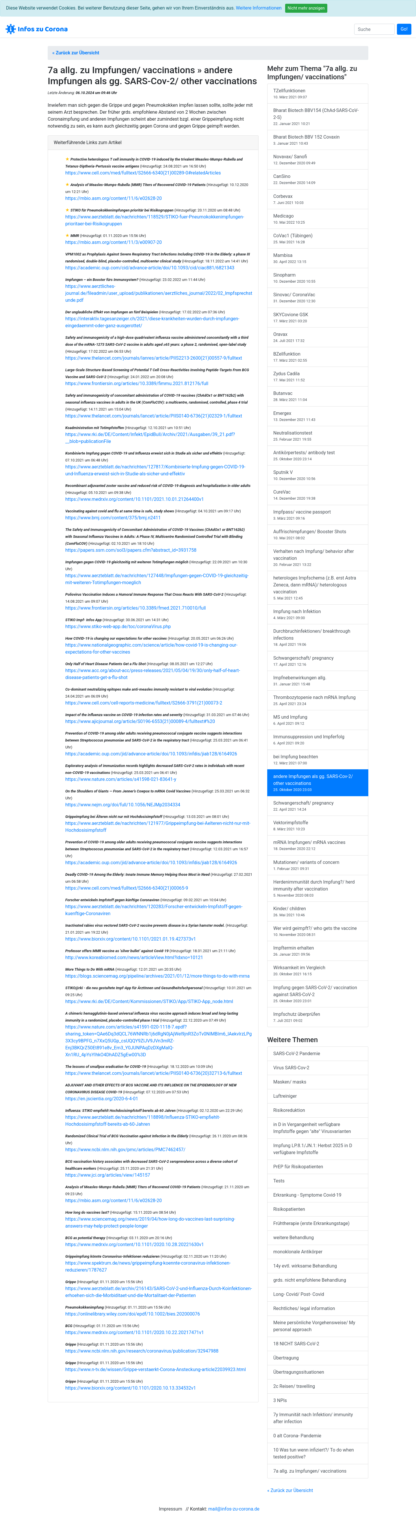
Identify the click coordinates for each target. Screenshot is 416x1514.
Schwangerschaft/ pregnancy (317, 661)
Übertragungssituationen (298, 1372)
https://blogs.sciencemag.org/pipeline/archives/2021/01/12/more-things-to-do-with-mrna (157, 976)
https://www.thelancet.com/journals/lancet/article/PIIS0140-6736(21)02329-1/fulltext (153, 416)
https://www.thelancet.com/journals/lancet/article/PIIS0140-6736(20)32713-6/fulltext (153, 1073)
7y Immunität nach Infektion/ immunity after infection (313, 1418)
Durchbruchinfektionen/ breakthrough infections (317, 637)
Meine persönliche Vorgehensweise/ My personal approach (314, 1326)
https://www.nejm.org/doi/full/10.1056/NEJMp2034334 (122, 804)
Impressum (170, 1509)
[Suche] (374, 29)
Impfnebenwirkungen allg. (317, 681)
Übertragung (286, 1358)
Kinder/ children (317, 912)
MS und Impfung (317, 720)
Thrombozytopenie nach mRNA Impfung (317, 701)
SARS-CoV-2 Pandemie (296, 1053)
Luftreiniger (285, 1096)
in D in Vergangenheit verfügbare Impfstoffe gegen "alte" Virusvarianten (312, 1128)
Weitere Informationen (259, 8)
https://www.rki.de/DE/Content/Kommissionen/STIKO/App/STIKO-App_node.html (149, 1001)
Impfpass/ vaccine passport (317, 515)
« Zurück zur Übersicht (75, 53)
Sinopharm (317, 278)
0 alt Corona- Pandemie (297, 1435)
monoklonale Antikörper (297, 1251)
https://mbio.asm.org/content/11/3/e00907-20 (113, 242)
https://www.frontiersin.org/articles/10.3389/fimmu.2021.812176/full (136, 383)
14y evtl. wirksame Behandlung (305, 1266)
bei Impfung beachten (317, 760)
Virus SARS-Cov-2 (291, 1067)
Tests (279, 1181)
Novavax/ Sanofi (317, 160)
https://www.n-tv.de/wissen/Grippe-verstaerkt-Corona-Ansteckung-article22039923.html (155, 1369)
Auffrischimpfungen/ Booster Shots (317, 535)
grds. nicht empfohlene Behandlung (309, 1280)
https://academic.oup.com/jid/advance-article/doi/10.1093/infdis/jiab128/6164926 (151, 754)
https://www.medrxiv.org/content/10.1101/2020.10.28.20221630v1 (134, 1244)
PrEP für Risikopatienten (298, 1166)
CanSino (317, 179)
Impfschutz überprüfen (317, 1017)
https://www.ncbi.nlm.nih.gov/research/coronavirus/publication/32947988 (141, 1351)
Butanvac (317, 396)
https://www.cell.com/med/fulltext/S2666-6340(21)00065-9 (126, 888)
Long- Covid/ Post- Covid (298, 1294)
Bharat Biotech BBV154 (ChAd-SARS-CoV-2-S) (317, 117)
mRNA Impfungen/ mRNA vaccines (317, 845)
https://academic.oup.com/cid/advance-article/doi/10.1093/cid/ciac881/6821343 (149, 268)
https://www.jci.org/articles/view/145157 (107, 1175)
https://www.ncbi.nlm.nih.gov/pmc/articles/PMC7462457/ (125, 1149)
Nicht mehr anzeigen (306, 8)
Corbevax (317, 199)
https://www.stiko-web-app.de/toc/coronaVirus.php (118, 626)
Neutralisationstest (317, 436)
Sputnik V (317, 475)
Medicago (317, 219)
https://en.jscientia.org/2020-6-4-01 (101, 1098)
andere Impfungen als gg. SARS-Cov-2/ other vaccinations (317, 783)
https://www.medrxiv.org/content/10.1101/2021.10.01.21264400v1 (134, 499)
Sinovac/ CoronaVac (317, 298)
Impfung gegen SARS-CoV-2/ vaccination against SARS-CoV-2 (317, 994)
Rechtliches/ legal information (304, 1308)
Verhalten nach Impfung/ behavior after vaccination (317, 558)
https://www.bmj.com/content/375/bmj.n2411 (113, 517)
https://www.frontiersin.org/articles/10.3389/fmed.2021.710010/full (135, 608)
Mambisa (317, 258)
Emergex (317, 416)
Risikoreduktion (289, 1110)
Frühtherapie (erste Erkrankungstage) (311, 1223)
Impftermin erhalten (317, 951)
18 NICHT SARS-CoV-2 (296, 1343)
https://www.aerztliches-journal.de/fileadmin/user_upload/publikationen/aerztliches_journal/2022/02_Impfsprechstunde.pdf (158, 293)
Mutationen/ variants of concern (317, 865)
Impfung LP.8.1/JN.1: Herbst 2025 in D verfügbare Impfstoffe (312, 1149)
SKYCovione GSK (317, 318)
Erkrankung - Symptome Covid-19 (307, 1195)
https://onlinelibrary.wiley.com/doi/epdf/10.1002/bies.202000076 (132, 1314)
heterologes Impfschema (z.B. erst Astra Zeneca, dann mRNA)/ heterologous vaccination (317, 588)
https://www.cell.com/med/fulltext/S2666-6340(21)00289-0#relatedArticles (143, 173)
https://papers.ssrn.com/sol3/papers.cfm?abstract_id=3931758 (130, 550)
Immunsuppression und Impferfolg (317, 740)
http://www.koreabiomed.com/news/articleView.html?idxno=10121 (134, 957)
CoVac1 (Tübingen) (317, 239)
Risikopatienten (289, 1209)
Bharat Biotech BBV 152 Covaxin (317, 140)
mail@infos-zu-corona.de (233, 1509)
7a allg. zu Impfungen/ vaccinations (309, 1471)
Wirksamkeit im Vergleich (317, 971)
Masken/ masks (289, 1082)
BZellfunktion (317, 357)
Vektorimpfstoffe (317, 826)
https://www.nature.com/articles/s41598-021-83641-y (120, 779)
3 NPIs (280, 1400)
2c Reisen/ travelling (294, 1386)
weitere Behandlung (293, 1237)
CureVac (317, 495)
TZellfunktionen (317, 94)
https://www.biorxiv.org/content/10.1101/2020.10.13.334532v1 (130, 1388)
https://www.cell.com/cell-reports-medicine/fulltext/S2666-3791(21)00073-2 (143, 703)
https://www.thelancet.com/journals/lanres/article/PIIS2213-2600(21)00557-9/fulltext (153, 358)
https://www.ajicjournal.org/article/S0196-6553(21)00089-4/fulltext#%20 (140, 721)
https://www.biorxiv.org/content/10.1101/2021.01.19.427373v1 (130, 939)
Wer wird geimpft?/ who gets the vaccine (317, 931)
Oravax (317, 337)
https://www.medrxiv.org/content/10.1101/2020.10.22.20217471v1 (134, 1332)
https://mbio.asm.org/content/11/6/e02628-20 (113, 198)
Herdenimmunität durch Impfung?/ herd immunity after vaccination (317, 888)
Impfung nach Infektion (317, 615)
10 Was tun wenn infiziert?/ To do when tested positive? (313, 1453)
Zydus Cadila (317, 377)
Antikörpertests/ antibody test (317, 456)
